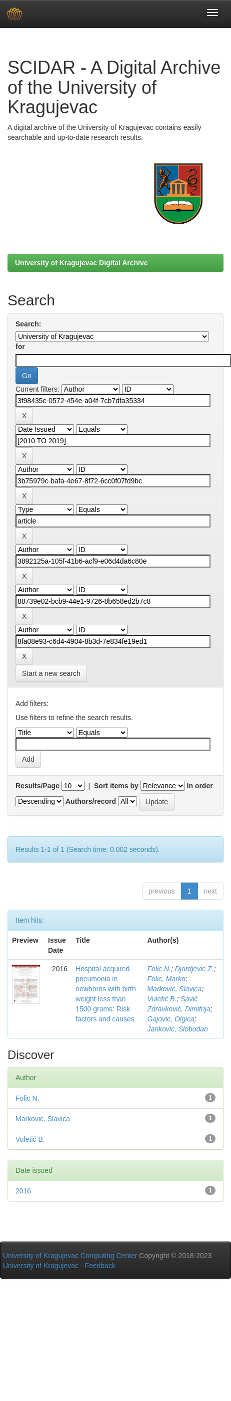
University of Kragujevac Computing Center (70, 1256)
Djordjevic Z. (194, 969)
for (20, 346)
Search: (28, 324)
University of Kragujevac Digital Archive (81, 263)
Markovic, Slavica (174, 989)
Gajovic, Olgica (170, 1019)
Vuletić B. (161, 999)
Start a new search (51, 673)
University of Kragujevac (40, 1266)
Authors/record (91, 801)
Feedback (99, 1266)
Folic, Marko (166, 979)
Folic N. (158, 969)
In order (200, 786)
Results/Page (38, 786)
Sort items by (116, 786)
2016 (23, 1191)
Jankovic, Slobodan (177, 1029)
